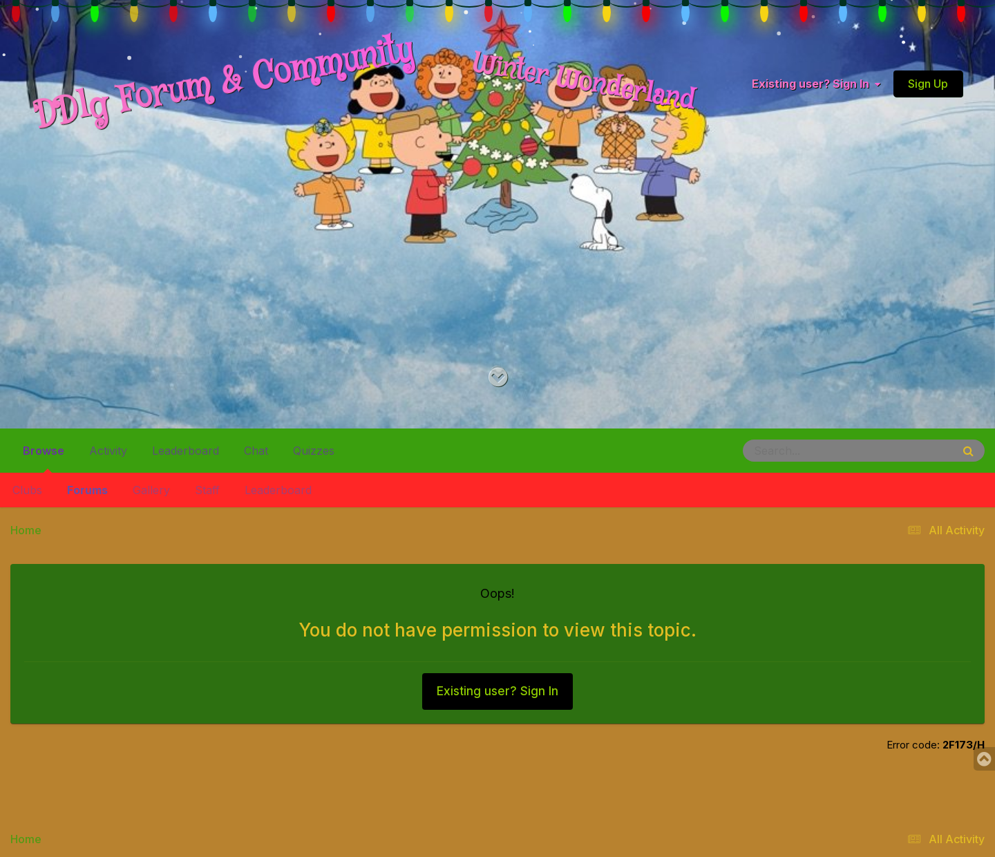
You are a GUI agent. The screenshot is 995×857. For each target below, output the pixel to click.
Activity (108, 451)
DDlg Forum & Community (224, 83)
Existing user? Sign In (816, 84)
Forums (87, 490)
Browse (43, 456)
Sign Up (928, 84)
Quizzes (313, 451)
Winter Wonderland (584, 83)
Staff (207, 490)
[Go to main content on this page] (498, 377)
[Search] (810, 451)
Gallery (151, 490)
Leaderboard (278, 490)
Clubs (27, 490)
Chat (256, 451)
